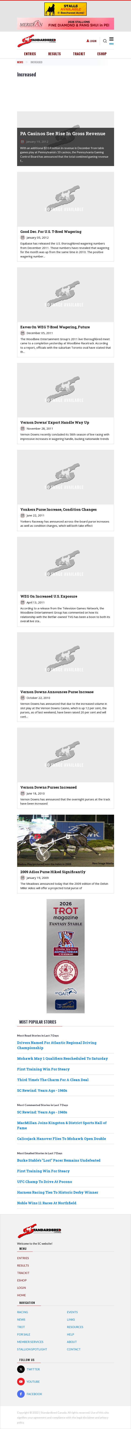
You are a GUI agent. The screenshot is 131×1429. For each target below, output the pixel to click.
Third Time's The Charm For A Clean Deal (53, 1079)
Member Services (30, 1341)
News (20, 62)
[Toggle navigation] (111, 41)
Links (71, 1319)
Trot (21, 1327)
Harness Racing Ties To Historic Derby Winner (57, 1192)
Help (70, 1334)
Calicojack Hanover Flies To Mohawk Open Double (61, 1138)
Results (54, 54)
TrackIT (79, 54)
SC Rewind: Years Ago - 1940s (42, 1090)
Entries (30, 54)
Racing (22, 1312)
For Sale (23, 1334)
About (72, 1341)
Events (72, 1312)
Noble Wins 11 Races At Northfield (46, 1203)
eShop (102, 54)
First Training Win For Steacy (43, 1069)
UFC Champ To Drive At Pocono (44, 1181)
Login (93, 41)
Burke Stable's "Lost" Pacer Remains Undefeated (59, 1160)
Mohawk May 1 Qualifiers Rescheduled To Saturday (62, 1058)
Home (21, 1295)
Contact (74, 1349)
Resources (75, 1327)
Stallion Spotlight (32, 1349)
